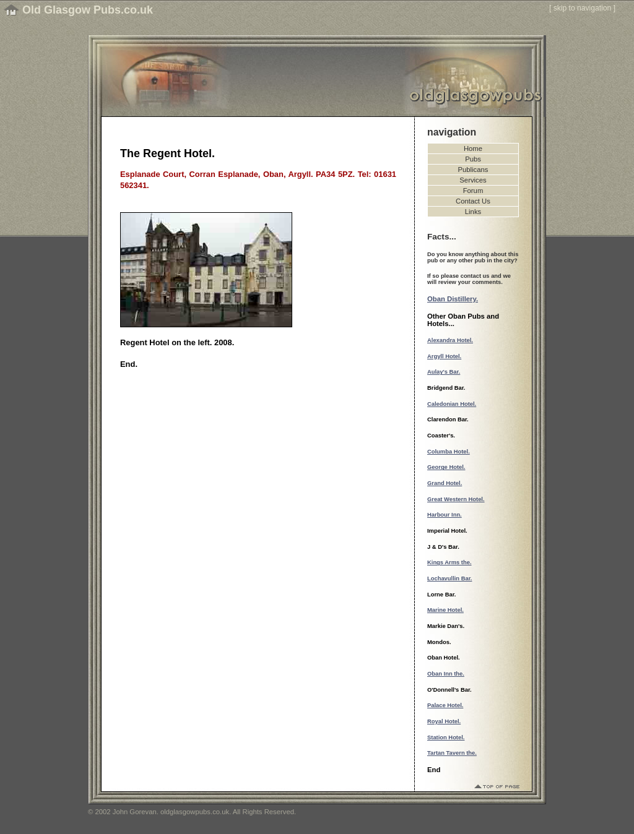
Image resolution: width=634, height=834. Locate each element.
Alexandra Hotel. (450, 340)
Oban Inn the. (445, 674)
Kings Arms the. (449, 562)
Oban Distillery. (452, 299)
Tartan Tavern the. (452, 753)
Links (473, 211)
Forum (473, 190)
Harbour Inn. (444, 515)
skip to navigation (583, 8)
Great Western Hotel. (456, 499)
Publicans (473, 169)
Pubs (473, 159)
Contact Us (473, 201)
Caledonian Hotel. (451, 404)
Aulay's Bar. (443, 372)
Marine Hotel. (445, 610)
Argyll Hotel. (444, 356)
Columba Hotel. (448, 452)
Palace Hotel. (445, 705)
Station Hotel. (445, 737)
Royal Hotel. (444, 721)
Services (472, 180)
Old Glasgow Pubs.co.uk (87, 10)
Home (473, 148)
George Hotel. (446, 467)
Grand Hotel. (444, 483)
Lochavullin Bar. (449, 578)
